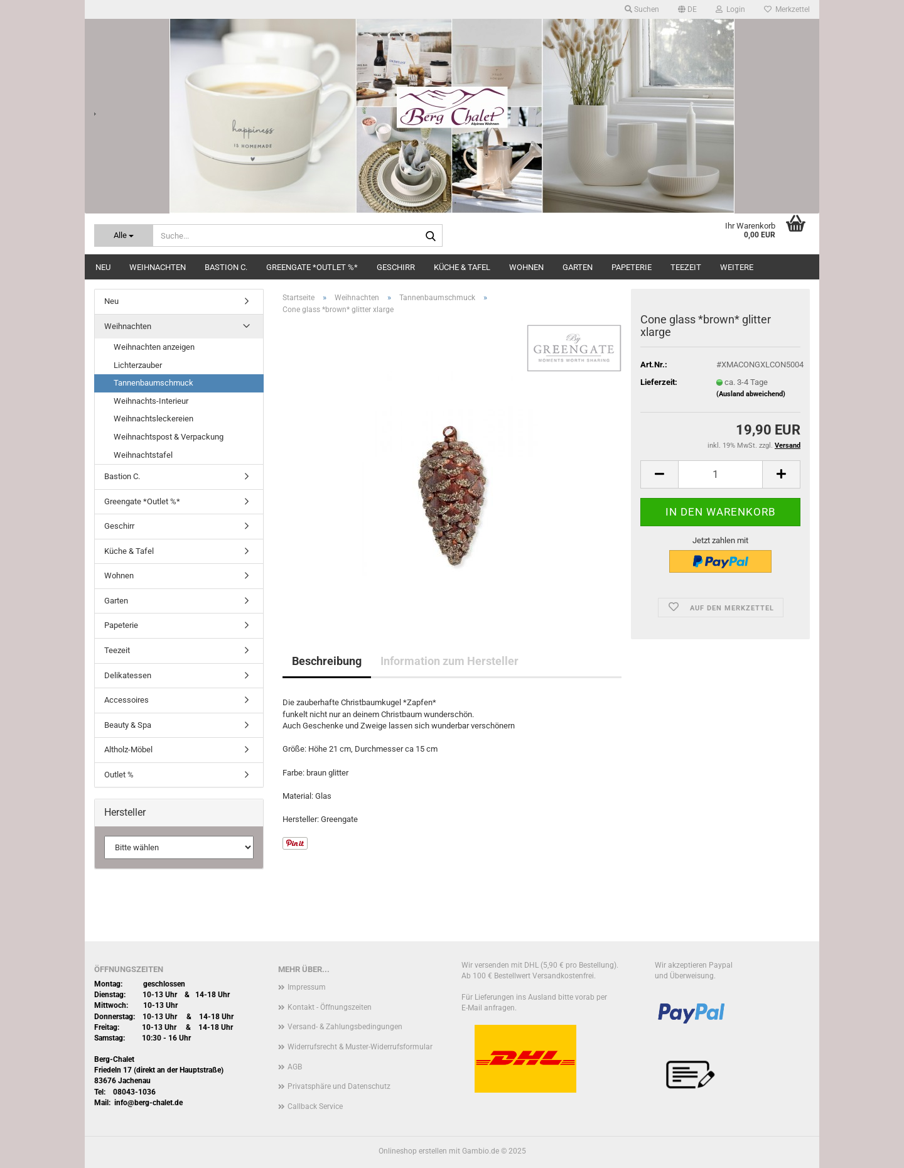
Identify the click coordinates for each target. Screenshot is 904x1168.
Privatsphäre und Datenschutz (339, 1086)
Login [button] (730, 9)
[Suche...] (123, 235)
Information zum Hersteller (449, 661)
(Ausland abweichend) (750, 394)
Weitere (736, 267)
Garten (577, 267)
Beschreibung (327, 661)
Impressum (307, 987)
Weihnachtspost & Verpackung (168, 436)
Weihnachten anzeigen (154, 347)
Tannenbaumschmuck (153, 382)
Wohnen (526, 267)
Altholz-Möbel (128, 749)
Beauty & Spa (127, 725)
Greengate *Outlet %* (312, 267)
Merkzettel (787, 9)
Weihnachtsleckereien (153, 418)
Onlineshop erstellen (413, 1151)
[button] (687, 9)
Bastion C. (226, 267)
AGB (295, 1067)
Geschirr (396, 267)
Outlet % (119, 774)
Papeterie (631, 267)
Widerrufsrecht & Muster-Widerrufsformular (360, 1046)
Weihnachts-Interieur (151, 401)
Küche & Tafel (462, 267)
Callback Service (315, 1106)
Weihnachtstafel (143, 455)
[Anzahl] (720, 474)
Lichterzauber (138, 365)
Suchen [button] (642, 9)
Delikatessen (127, 675)
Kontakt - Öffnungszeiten (330, 1007)
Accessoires (126, 700)
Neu (102, 267)
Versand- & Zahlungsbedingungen (345, 1026)
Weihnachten (157, 267)
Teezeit (685, 267)
